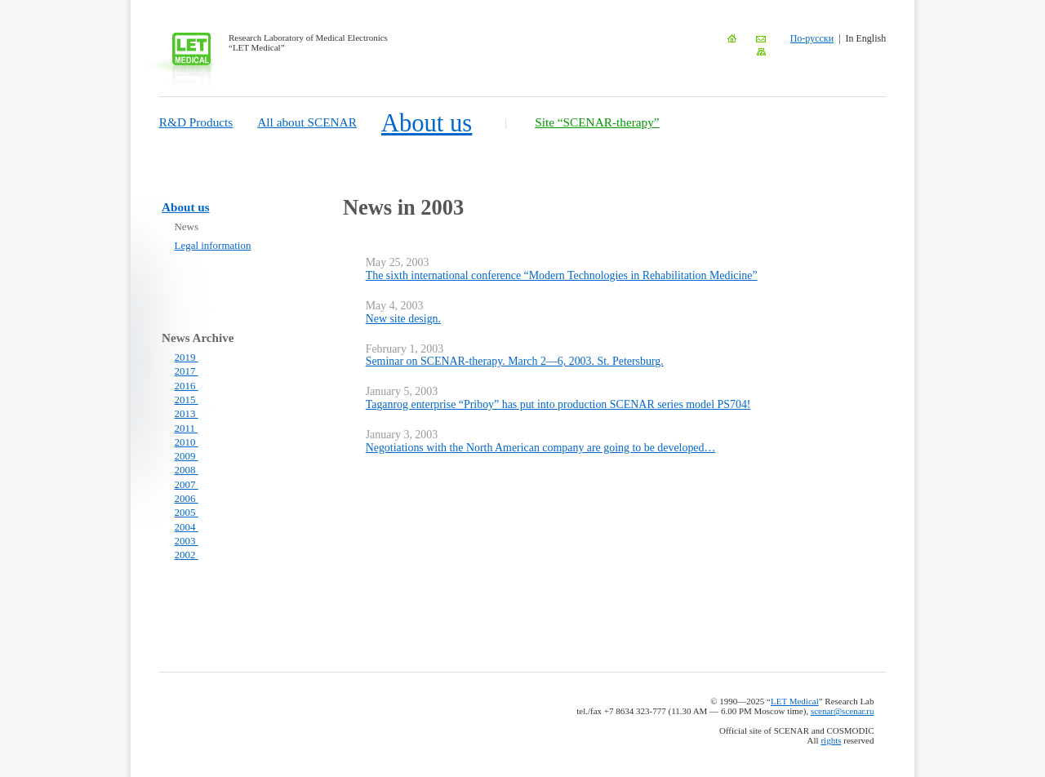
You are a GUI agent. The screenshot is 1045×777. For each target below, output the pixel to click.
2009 (186, 456)
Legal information (213, 245)
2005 (186, 512)
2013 (186, 413)
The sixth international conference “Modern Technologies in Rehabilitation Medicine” (562, 275)
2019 (186, 357)
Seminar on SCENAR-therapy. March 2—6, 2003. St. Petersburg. (515, 361)
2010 (186, 442)
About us (426, 123)
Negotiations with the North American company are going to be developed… (541, 448)
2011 (186, 428)
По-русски (812, 38)
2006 (186, 498)
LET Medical (795, 701)
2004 (186, 527)
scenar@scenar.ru (842, 711)
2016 (186, 386)
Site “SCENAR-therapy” (597, 122)
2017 (186, 371)
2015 (186, 399)
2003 (186, 541)
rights (830, 740)
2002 (186, 554)
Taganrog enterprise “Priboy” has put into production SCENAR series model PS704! (558, 404)
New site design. (403, 319)
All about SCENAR (307, 122)
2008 (186, 470)
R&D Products (196, 122)
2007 (186, 484)
